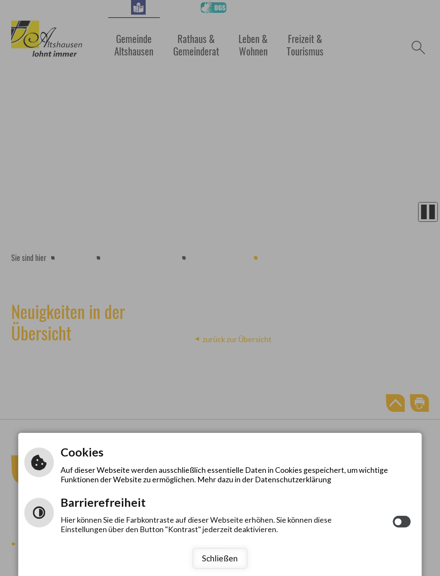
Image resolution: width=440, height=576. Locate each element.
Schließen (220, 558)
